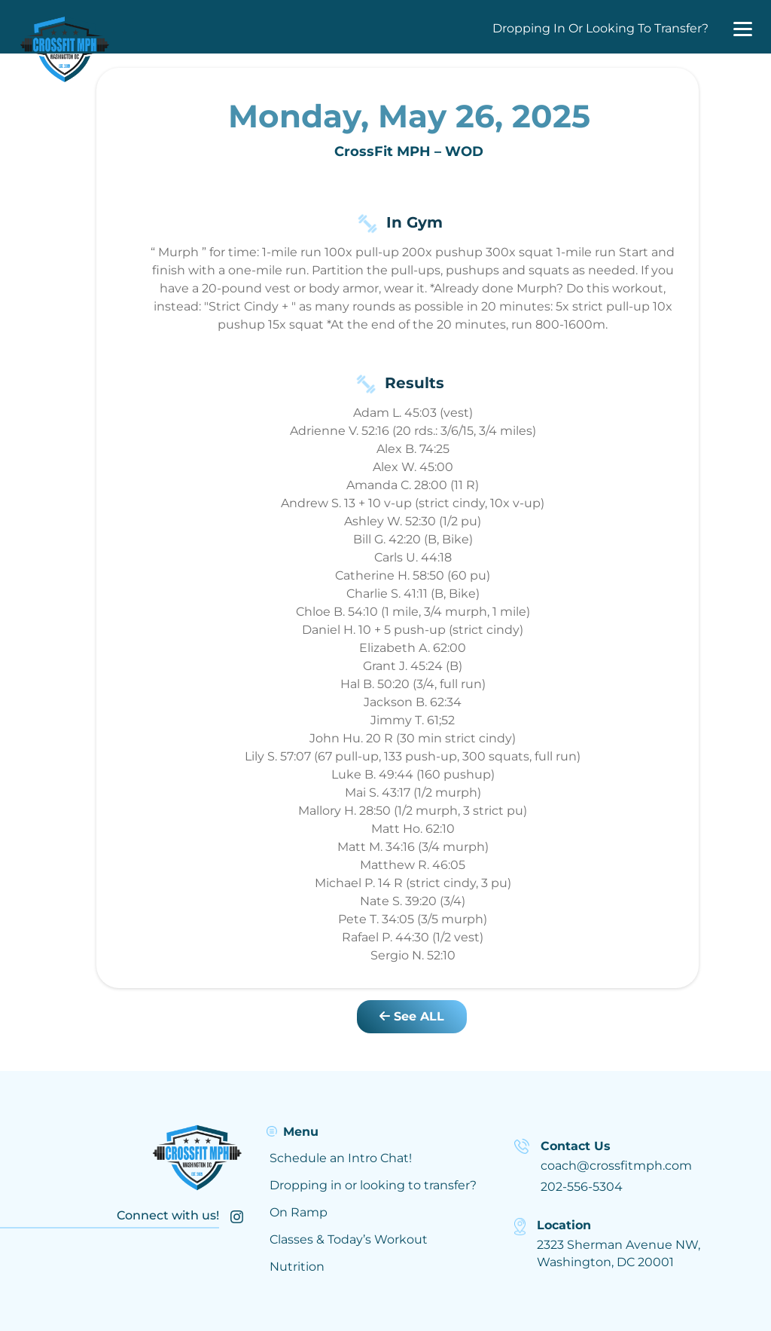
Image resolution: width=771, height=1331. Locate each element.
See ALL (411, 1016)
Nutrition (297, 1266)
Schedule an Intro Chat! (341, 1158)
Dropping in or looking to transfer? (373, 1185)
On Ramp (299, 1212)
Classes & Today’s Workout (349, 1239)
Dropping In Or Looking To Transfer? (600, 28)
